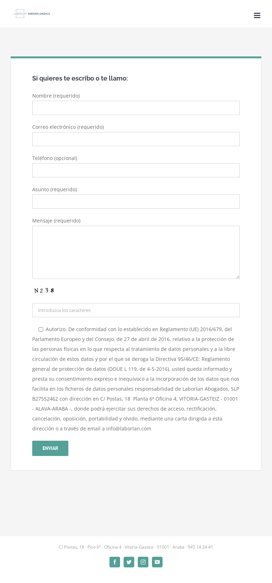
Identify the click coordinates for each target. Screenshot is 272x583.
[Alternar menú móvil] (257, 15)
